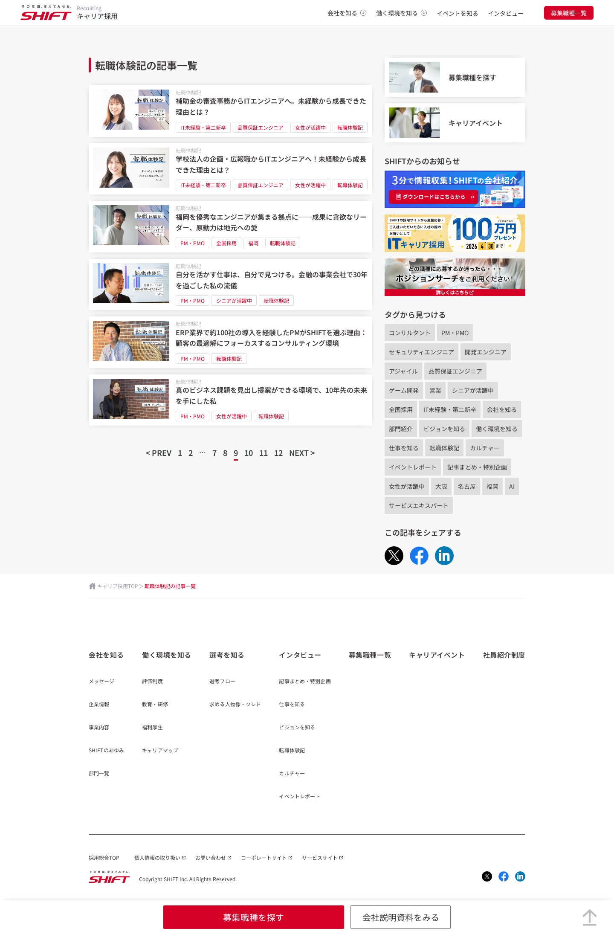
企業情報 (99, 705)
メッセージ (102, 682)
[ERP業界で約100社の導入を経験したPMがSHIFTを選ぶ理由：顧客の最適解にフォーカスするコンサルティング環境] (230, 342)
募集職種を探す (253, 917)
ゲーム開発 (404, 390)
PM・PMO (192, 243)
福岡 (253, 243)
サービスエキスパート (419, 505)
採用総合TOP (104, 857)
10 (248, 452)
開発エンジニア (486, 352)
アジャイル (403, 371)
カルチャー (485, 448)
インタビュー (506, 13)
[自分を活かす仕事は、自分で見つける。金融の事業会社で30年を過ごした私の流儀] (230, 284)
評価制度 (152, 682)
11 (263, 452)
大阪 (441, 486)
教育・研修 (155, 705)
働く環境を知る (401, 12)
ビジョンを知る (444, 428)
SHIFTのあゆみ (106, 751)
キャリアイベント (437, 655)
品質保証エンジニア (260, 127)
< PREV (158, 452)
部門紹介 (401, 428)
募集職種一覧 (569, 13)
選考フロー (222, 682)
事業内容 (99, 728)
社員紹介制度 (504, 655)
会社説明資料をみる (400, 917)
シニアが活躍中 (234, 300)
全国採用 (226, 243)
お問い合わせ (210, 857)
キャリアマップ (160, 751)
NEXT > (302, 452)
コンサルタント (410, 332)
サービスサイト (320, 857)
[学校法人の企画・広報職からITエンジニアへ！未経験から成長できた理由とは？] (230, 169)
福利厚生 (152, 728)
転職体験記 (188, 92)
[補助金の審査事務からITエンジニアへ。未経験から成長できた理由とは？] (230, 111)
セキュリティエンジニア (421, 352)
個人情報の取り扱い (157, 857)
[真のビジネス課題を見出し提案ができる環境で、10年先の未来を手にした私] (230, 400)
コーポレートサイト (264, 857)
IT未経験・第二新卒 (203, 127)
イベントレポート (413, 467)
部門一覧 (99, 774)
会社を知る (347, 12)
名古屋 (467, 486)
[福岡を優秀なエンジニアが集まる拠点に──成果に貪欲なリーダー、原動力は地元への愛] (230, 226)
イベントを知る (457, 13)
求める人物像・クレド (235, 705)
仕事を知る (404, 448)
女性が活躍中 (310, 127)
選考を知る (227, 655)
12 (278, 452)
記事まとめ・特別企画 (477, 467)
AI (512, 486)
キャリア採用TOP (117, 585)
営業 (435, 390)
